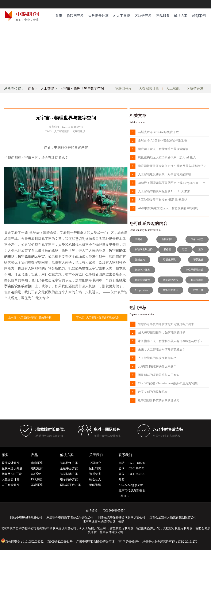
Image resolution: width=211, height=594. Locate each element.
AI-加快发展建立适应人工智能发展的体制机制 (168, 208)
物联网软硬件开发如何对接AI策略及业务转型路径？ (172, 166)
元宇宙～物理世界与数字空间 (82, 88)
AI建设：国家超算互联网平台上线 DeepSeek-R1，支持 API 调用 (173, 182)
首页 (58, 16)
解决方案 (181, 16)
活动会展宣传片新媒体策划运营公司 (173, 517)
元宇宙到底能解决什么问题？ (157, 366)
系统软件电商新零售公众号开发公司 (70, 517)
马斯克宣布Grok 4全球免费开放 (158, 132)
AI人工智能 (121, 16)
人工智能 (47, 88)
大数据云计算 (98, 16)
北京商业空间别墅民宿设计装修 (103, 521)
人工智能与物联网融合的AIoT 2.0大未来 (164, 191)
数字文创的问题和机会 (153, 391)
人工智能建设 (61, 131)
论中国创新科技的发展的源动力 (158, 400)
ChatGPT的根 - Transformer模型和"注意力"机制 (168, 383)
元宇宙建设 (79, 131)
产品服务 (163, 16)
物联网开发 (75, 16)
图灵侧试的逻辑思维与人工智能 (158, 375)
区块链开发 (143, 16)
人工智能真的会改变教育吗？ (157, 358)
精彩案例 (199, 16)
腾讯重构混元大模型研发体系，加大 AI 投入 (167, 157)
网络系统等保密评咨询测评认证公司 (121, 517)
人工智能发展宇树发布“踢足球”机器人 (163, 199)
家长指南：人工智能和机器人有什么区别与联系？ (170, 341)
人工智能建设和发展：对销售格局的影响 (164, 174)
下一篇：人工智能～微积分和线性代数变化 (100, 317)
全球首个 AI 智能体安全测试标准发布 (162, 140)
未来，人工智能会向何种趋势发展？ (161, 349)
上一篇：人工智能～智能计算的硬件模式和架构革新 (34, 317)
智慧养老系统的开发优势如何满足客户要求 (166, 324)
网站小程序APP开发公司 (26, 517)
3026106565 (116, 510)
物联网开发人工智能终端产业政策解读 (163, 149)
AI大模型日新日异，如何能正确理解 (161, 332)
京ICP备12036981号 (60, 541)
